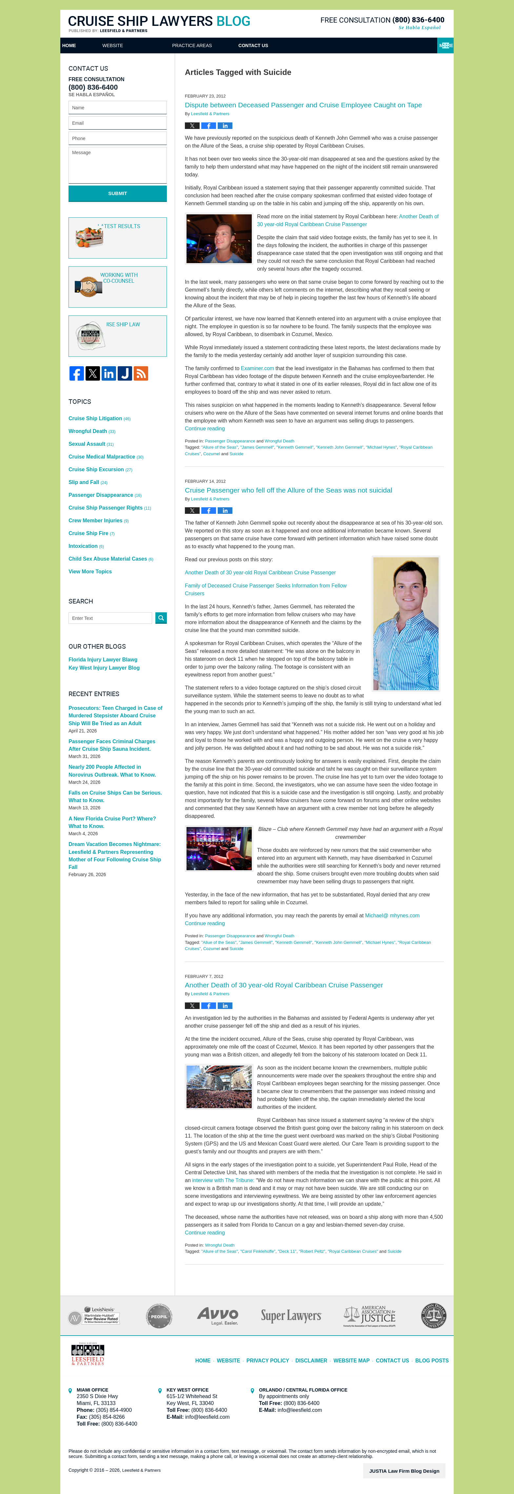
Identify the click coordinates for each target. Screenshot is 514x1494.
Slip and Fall (87, 455)
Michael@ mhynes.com (392, 915)
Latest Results (116, 231)
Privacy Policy (285, 1356)
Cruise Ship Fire (89, 493)
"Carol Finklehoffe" (257, 1251)
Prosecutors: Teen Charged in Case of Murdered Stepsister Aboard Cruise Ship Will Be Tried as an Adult (113, 667)
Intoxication (85, 503)
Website (158, 45)
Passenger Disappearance (230, 441)
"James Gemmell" (257, 447)
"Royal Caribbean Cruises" (353, 1251)
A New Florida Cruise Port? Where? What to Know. (117, 770)
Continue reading (205, 428)
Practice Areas (314, 45)
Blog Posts (433, 1356)
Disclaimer (324, 1356)
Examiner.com (257, 368)
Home (92, 45)
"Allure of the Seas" (219, 447)
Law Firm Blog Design (414, 1470)
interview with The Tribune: (223, 1180)
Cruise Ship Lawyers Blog (159, 24)
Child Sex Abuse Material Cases (107, 513)
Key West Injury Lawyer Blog (100, 620)
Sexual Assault (89, 426)
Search (161, 568)
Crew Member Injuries (96, 484)
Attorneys (231, 45)
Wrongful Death (279, 441)
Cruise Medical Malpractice (102, 436)
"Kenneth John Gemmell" (340, 447)
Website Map (360, 1356)
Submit (117, 193)
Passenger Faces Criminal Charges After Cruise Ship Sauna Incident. (113, 695)
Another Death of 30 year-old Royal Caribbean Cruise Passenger (260, 572)
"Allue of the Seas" (219, 942)
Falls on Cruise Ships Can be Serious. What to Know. (116, 745)
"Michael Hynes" (381, 447)
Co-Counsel (117, 279)
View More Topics (88, 522)
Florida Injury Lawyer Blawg (99, 610)
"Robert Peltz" (312, 1251)
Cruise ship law (117, 327)
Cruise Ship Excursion (98, 445)
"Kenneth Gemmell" (294, 447)
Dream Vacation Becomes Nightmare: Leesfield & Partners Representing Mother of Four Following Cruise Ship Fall (115, 799)
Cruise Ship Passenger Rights (106, 474)
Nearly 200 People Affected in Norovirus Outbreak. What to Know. (112, 720)
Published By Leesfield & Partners (382, 23)
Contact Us (398, 45)
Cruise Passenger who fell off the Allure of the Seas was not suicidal (288, 490)
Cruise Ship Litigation (97, 407)
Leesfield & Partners (143, 1470)
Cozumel (211, 453)
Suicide (236, 453)
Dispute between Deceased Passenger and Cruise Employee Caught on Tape (303, 105)
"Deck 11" (287, 1251)
